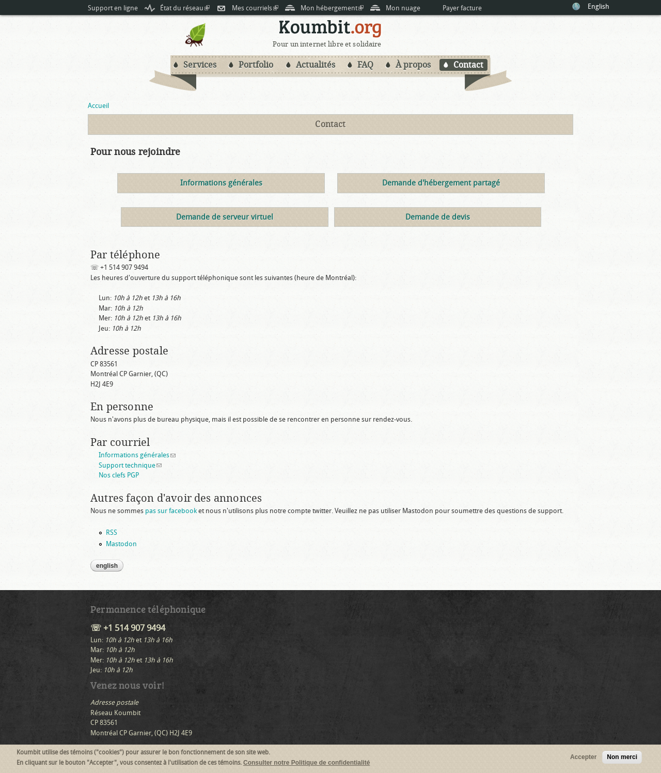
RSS (111, 532)
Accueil (98, 106)
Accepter (583, 758)
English (598, 6)
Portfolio (256, 65)
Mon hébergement (332, 8)
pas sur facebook (171, 511)
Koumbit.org (330, 30)
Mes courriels (255, 8)
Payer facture (462, 8)
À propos (413, 65)
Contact (468, 65)
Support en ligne (113, 8)
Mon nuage (403, 8)
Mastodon (121, 544)
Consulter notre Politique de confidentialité (306, 763)
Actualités (315, 65)
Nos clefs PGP (119, 475)
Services (199, 65)
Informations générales (137, 455)
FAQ (365, 65)
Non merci (622, 758)
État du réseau (185, 8)
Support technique (130, 465)
